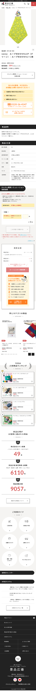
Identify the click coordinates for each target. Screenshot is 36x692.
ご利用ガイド (31, 240)
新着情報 (6, 641)
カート (28, 4)
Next (33, 354)
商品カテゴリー (8, 618)
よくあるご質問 (26, 641)
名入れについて (8, 622)
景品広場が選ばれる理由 (10, 632)
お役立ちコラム (8, 636)
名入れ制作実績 (8, 627)
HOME (3, 7)
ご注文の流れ (7, 646)
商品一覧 (8, 7)
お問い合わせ (23, 235)
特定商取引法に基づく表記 (24, 684)
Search (25, 4)
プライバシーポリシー (11, 684)
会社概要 (7, 651)
